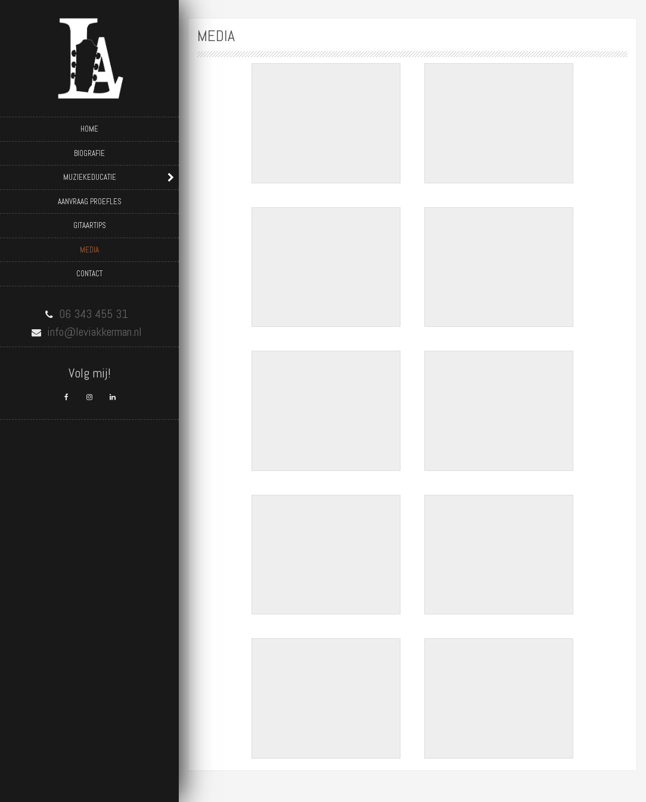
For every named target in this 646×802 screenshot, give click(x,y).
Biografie (89, 153)
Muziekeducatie (89, 177)
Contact (89, 274)
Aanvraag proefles (90, 201)
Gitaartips (89, 225)
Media (89, 250)
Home (89, 129)
